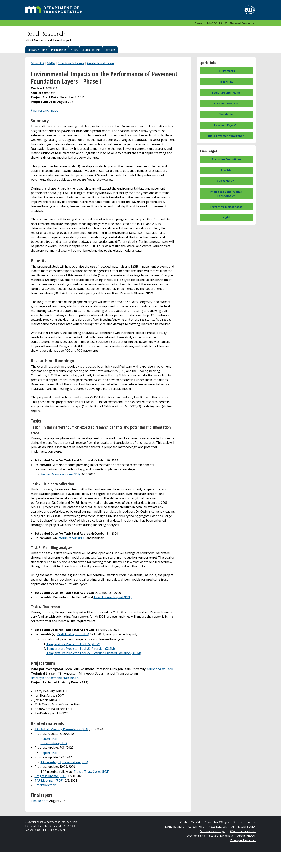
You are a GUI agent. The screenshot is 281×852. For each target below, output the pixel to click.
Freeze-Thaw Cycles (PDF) (91, 772)
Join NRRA (226, 82)
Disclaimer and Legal (212, 831)
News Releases (217, 826)
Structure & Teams (71, 63)
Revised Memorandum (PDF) (60, 474)
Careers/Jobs (196, 826)
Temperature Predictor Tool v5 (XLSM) (73, 644)
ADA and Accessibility (243, 831)
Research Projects (226, 103)
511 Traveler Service (243, 826)
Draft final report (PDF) (73, 634)
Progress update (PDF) (50, 776)
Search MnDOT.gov (217, 822)
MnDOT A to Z (217, 23)
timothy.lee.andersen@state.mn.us (55, 678)
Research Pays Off (226, 125)
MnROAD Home (37, 50)
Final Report (39, 801)
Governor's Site (195, 835)
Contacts (110, 50)
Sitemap (238, 822)
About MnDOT (246, 835)
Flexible (226, 170)
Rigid (226, 217)
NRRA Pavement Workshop (226, 136)
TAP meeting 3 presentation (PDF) (64, 762)
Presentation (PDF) (54, 743)
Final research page (44, 110)
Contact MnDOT (190, 822)
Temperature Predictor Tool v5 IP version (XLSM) (80, 649)
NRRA (74, 50)
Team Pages (208, 151)
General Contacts (242, 23)
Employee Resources (243, 840)
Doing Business (174, 826)
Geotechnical (226, 181)
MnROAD (37, 63)
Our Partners (226, 71)
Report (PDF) (49, 739)
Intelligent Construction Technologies (226, 194)
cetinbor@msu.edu (160, 669)
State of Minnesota (221, 835)
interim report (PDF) (72, 538)
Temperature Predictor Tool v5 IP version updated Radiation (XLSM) (93, 653)
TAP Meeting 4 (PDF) (49, 780)
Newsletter (226, 114)
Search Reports (91, 50)
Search (199, 23)
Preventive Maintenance (226, 206)
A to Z (252, 822)
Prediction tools (45, 785)
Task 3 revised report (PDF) (113, 597)
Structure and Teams (226, 92)
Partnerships (58, 50)
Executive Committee (226, 159)
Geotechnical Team (100, 63)
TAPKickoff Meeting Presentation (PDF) (62, 729)
